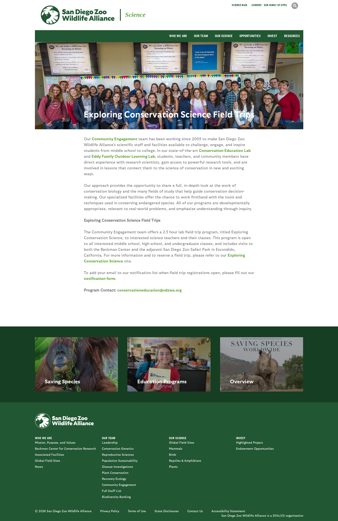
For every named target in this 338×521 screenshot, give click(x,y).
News (39, 466)
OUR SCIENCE (224, 36)
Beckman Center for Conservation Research (65, 448)
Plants (173, 466)
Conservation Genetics (118, 448)
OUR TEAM (201, 36)
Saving (53, 381)
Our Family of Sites (275, 5)
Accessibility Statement (228, 511)
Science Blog (239, 5)
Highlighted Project (249, 442)
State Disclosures (167, 511)
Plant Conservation (115, 472)
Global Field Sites (47, 460)
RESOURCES (292, 36)
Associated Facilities (49, 454)
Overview (242, 381)
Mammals (175, 448)
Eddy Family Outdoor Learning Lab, (124, 156)
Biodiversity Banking (116, 497)
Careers (257, 5)
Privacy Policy (109, 511)
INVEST (272, 36)
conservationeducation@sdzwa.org (149, 290)
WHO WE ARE (178, 36)
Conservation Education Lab (225, 150)
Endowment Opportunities (255, 448)
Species (71, 381)
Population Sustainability (120, 460)
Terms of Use (137, 511)
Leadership (110, 442)
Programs (175, 381)
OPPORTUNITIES (250, 36)
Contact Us (195, 511)
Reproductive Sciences (118, 454)
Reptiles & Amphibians (185, 460)
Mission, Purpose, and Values (55, 442)
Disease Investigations (117, 466)
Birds (172, 454)
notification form (99, 278)
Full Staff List (111, 491)
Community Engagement (114, 138)
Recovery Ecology (114, 478)
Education (149, 381)
